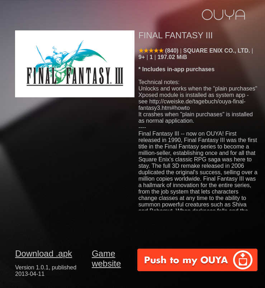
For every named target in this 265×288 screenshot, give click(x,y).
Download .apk (43, 253)
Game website (106, 258)
